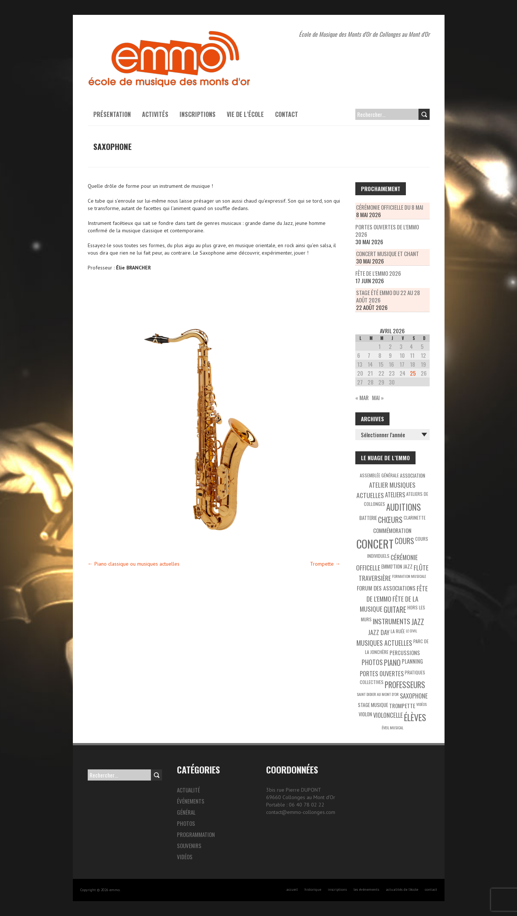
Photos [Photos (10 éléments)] (372, 662)
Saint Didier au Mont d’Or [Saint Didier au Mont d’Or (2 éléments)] (378, 694)
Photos (186, 823)
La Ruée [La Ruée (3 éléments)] (398, 631)
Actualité (188, 790)
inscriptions (337, 889)
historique (312, 889)
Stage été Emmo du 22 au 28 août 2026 (388, 296)
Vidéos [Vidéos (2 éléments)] (421, 704)
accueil (292, 889)
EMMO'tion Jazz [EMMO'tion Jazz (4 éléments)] (397, 566)
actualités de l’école (402, 889)
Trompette (325, 563)
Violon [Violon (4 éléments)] (365, 714)
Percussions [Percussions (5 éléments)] (405, 653)
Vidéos (185, 857)
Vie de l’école (245, 114)
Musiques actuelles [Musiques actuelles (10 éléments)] (384, 643)
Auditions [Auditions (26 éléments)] (403, 507)
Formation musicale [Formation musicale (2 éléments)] (409, 576)
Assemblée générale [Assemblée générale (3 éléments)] (379, 475)
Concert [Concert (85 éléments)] (375, 544)
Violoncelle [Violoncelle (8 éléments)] (388, 715)
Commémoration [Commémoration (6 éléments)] (392, 530)
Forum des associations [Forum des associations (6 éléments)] (386, 588)
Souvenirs (189, 845)
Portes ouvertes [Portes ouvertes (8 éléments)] (382, 673)
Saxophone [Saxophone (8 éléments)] (414, 695)
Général (186, 812)
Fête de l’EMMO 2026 (378, 273)
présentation (112, 114)
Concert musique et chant (387, 253)
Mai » (378, 397)
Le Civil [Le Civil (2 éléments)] (411, 631)
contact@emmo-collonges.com (300, 812)
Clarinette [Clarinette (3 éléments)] (415, 517)
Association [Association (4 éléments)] (412, 475)
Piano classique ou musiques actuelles (134, 563)
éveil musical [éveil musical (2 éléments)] (392, 727)
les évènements (366, 889)
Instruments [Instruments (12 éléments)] (391, 621)
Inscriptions (198, 114)
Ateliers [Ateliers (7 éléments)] (395, 494)
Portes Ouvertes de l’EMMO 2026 (387, 230)
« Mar (362, 397)
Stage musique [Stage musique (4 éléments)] (373, 705)
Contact (286, 114)
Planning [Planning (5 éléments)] (412, 661)
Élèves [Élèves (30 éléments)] (415, 717)
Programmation (196, 834)
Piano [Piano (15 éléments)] (392, 662)
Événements (190, 801)
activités (155, 114)
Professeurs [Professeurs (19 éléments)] (405, 684)
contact (431, 889)
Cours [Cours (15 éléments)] (404, 540)
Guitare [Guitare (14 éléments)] (395, 609)
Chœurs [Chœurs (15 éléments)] (390, 519)
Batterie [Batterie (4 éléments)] (368, 517)
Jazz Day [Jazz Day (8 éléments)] (379, 632)
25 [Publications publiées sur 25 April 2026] (413, 373)
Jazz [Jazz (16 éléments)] (417, 621)
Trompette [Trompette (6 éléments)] (402, 705)
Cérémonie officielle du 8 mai (389, 207)
